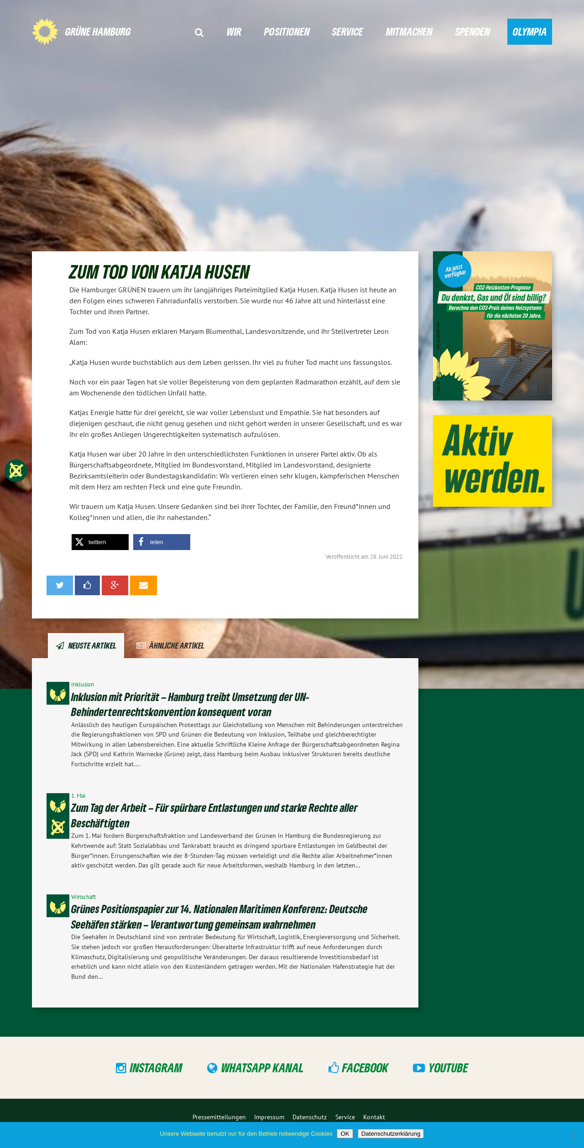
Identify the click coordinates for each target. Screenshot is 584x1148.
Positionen (287, 31)
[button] (100, 542)
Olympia (530, 31)
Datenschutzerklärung (391, 1133)
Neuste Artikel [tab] (92, 645)
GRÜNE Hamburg (98, 31)
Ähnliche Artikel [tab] (176, 645)
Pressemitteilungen (219, 1116)
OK (344, 1133)
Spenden (472, 31)
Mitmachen (409, 31)
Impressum (269, 1116)
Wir (234, 31)
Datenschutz (309, 1116)
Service (347, 31)
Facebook (365, 1067)
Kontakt (374, 1116)
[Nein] (572, 1135)
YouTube (448, 1067)
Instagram (156, 1067)
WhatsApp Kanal (262, 1067)
